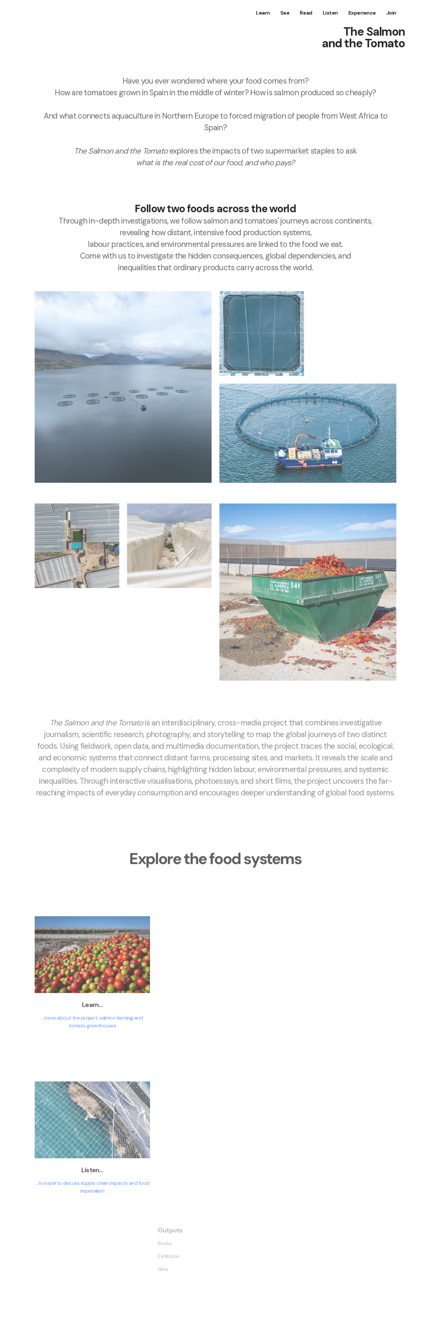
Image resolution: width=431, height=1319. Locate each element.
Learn (263, 12)
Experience (362, 12)
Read (306, 12)
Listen (330, 12)
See (285, 12)
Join (391, 12)
